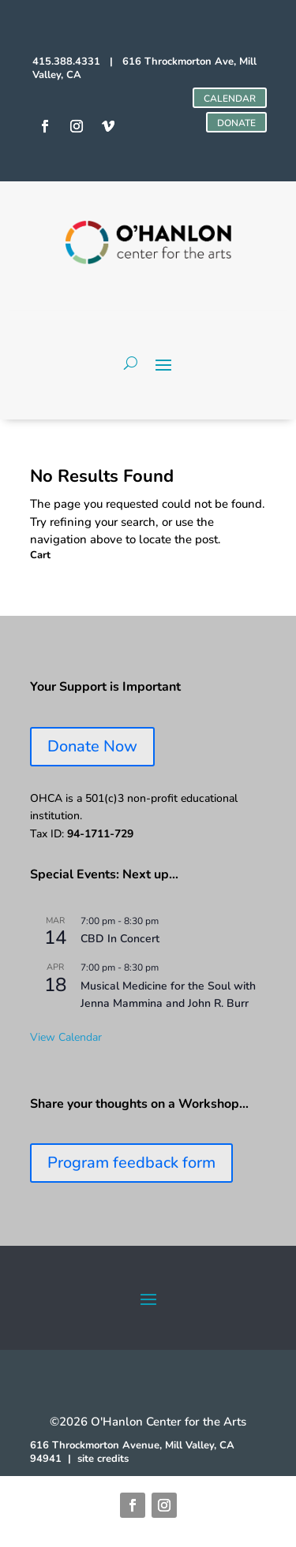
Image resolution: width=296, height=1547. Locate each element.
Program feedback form (131, 1162)
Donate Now (92, 746)
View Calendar (66, 1037)
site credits (103, 1459)
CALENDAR (230, 98)
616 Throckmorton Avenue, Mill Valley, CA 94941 (132, 1452)
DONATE (236, 123)
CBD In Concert (120, 938)
